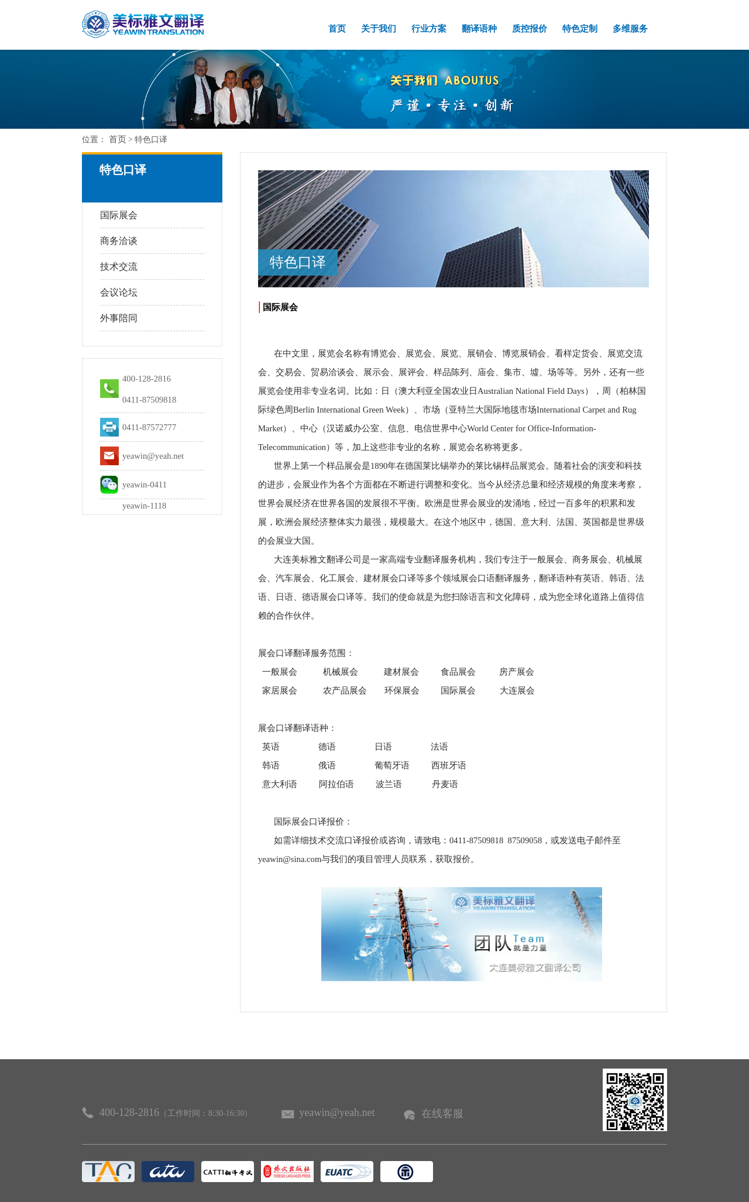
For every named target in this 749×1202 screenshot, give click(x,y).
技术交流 (119, 267)
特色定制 (579, 28)
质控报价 (529, 28)
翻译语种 (479, 28)
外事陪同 (119, 318)
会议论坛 (119, 292)
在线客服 (442, 1113)
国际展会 (119, 215)
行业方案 (428, 28)
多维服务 (630, 28)
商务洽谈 (119, 241)
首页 (337, 28)
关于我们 (378, 28)
